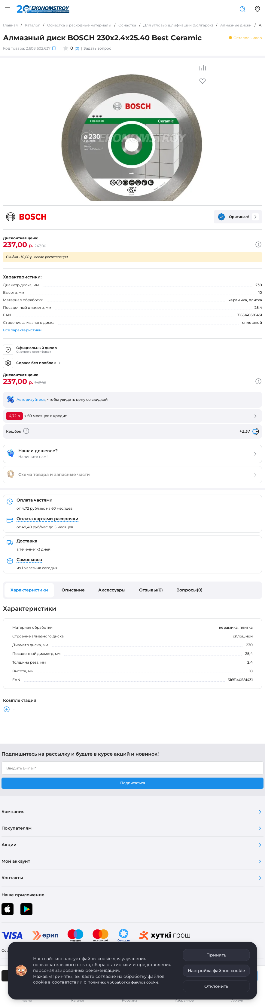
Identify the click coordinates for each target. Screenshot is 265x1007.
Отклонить (216, 986)
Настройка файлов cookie (216, 970)
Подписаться (132, 783)
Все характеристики (22, 330)
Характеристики (29, 590)
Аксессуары (112, 590)
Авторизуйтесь (31, 399)
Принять (216, 955)
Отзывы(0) (151, 590)
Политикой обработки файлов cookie (122, 982)
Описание (73, 590)
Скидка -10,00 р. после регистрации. (37, 257)
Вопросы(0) (189, 590)
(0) (77, 48)
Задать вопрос (97, 48)
